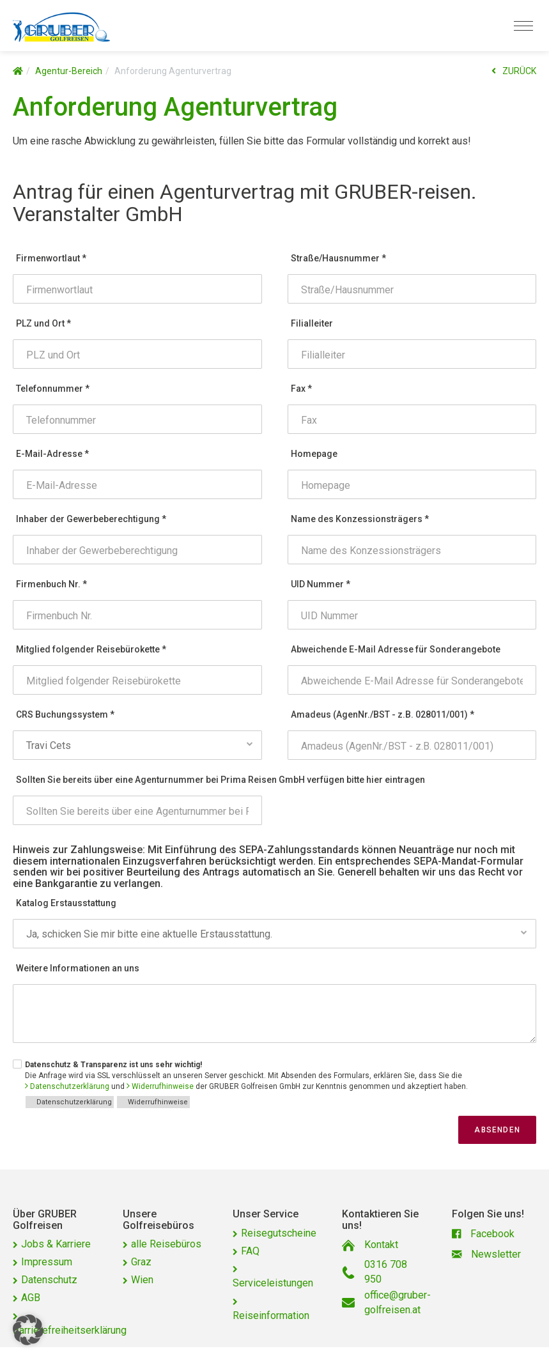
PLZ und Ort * (43, 323)
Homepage (314, 454)
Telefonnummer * (52, 388)
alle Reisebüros (166, 1244)
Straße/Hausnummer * (338, 258)
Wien (142, 1280)
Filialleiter (312, 323)
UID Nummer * (320, 584)
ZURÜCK (513, 71)
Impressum (46, 1262)
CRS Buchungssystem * (65, 714)
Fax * (301, 388)
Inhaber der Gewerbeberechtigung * (91, 519)
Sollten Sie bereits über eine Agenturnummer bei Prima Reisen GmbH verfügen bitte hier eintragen (139, 780)
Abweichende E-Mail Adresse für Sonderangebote (395, 649)
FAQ (250, 1251)
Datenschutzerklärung (69, 1086)
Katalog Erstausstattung (66, 903)
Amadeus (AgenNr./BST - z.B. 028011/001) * (382, 714)
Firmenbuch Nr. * (51, 584)
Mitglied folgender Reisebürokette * (91, 649)
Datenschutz (49, 1280)
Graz (141, 1262)
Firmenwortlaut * (51, 258)
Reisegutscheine (278, 1233)
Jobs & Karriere (56, 1244)
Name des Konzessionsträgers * (360, 519)
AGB (30, 1298)
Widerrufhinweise (163, 1086)
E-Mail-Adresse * (52, 454)
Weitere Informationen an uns (77, 968)
